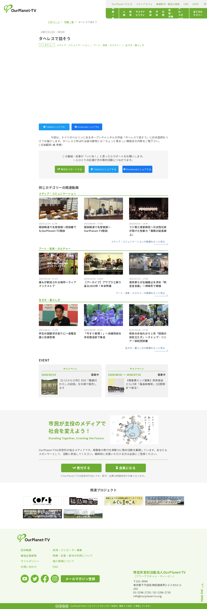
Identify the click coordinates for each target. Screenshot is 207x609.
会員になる (126, 467)
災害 (124, 13)
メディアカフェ (80, 4)
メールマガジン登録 (151, 4)
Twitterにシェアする (54, 126)
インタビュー (47, 45)
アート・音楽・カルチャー (107, 45)
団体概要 (26, 550)
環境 (76, 13)
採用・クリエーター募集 (67, 550)
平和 (115, 13)
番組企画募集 (29, 555)
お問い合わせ (29, 567)
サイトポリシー (30, 561)
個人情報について (63, 561)
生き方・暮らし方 (134, 45)
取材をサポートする (69, 169)
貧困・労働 (136, 13)
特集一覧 (52, 13)
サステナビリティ (91, 13)
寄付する (176, 3)
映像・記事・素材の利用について (69, 555)
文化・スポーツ (154, 13)
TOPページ (54, 22)
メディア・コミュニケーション (73, 45)
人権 (67, 13)
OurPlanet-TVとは (58, 4)
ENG (121, 4)
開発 (107, 13)
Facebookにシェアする (87, 126)
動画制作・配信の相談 (103, 4)
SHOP (131, 4)
